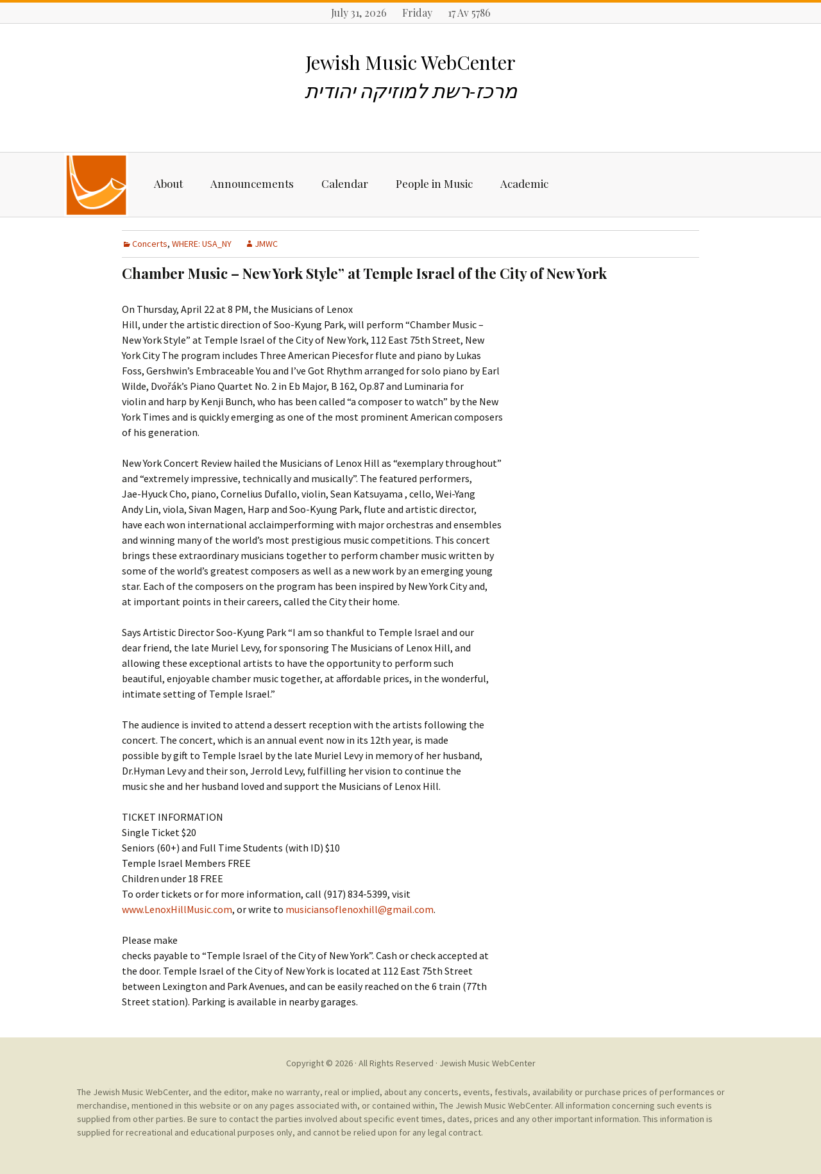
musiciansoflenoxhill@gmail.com (359, 909)
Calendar (344, 183)
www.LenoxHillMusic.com (177, 909)
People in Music (434, 183)
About (168, 183)
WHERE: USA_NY (202, 243)
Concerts (149, 243)
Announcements (252, 183)
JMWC (266, 243)
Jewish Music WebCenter (487, 1063)
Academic (524, 183)
